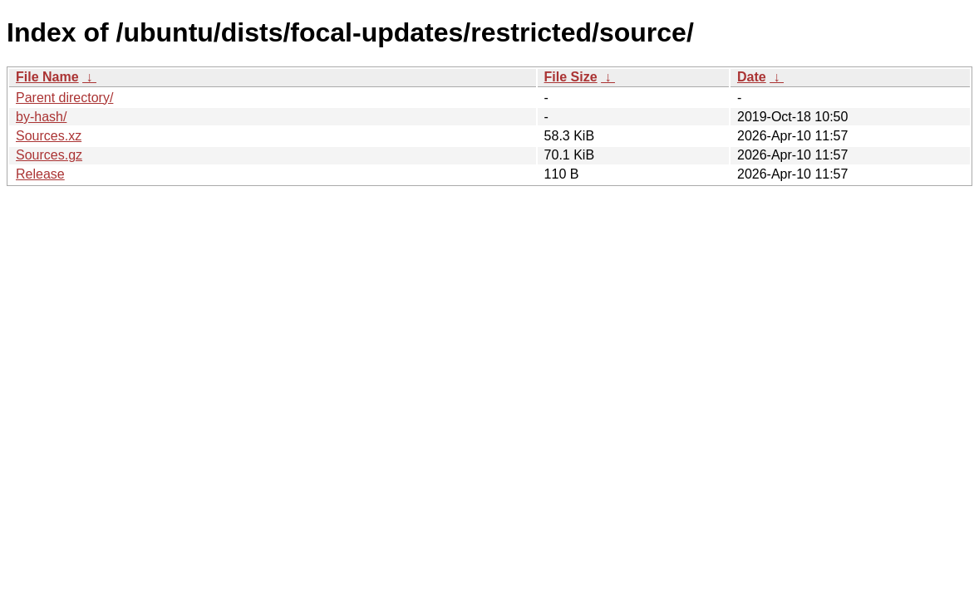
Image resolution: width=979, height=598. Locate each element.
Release (40, 174)
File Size (571, 77)
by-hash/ (41, 117)
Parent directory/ (64, 98)
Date (751, 77)
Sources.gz (49, 155)
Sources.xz (48, 136)
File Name (47, 77)
